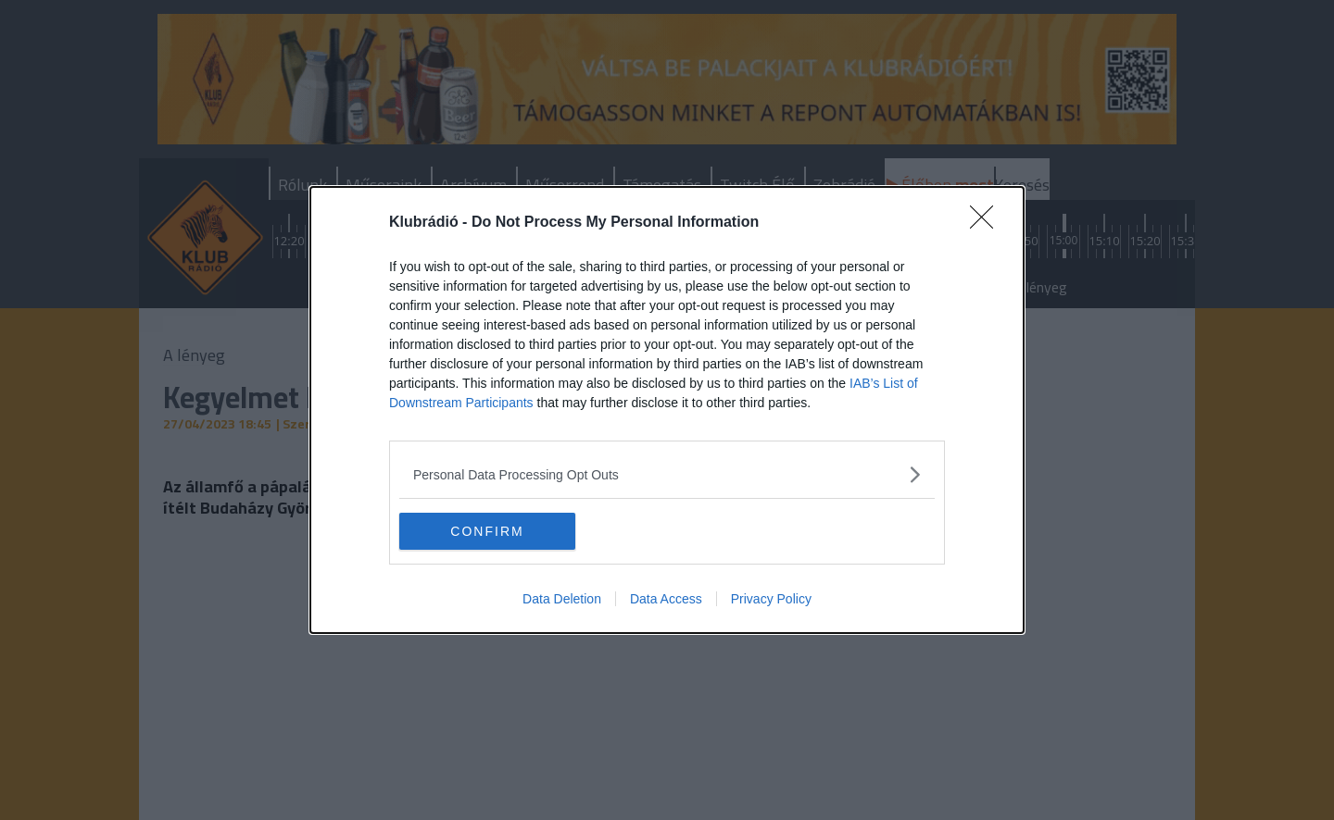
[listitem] (667, 474)
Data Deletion (561, 598)
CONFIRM (486, 530)
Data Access (666, 598)
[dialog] (667, 410)
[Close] (987, 223)
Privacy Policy (771, 598)
